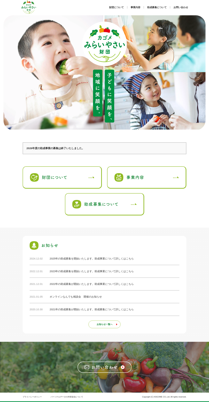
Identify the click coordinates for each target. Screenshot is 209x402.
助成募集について (157, 7)
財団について (116, 7)
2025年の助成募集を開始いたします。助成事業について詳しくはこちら (92, 258)
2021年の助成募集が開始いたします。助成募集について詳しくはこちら (92, 309)
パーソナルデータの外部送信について (67, 397)
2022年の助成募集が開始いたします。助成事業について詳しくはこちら (92, 283)
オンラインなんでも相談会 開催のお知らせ (76, 296)
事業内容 (135, 7)
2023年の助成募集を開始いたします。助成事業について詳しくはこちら (92, 271)
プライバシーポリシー (32, 397)
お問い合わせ (180, 7)
